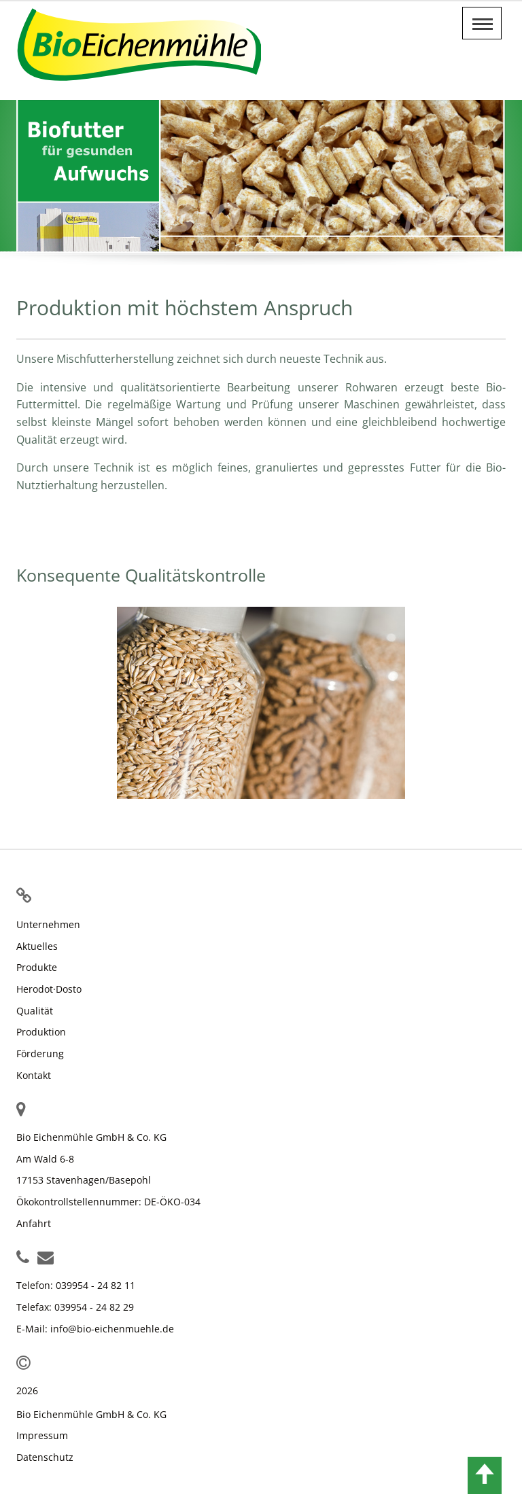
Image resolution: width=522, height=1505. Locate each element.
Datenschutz (44, 1457)
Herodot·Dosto (49, 988)
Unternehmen (48, 924)
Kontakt (33, 1075)
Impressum (42, 1435)
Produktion (41, 1031)
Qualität (34, 1010)
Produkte (36, 967)
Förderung (40, 1053)
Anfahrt (33, 1223)
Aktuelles (37, 946)
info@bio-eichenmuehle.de (112, 1328)
